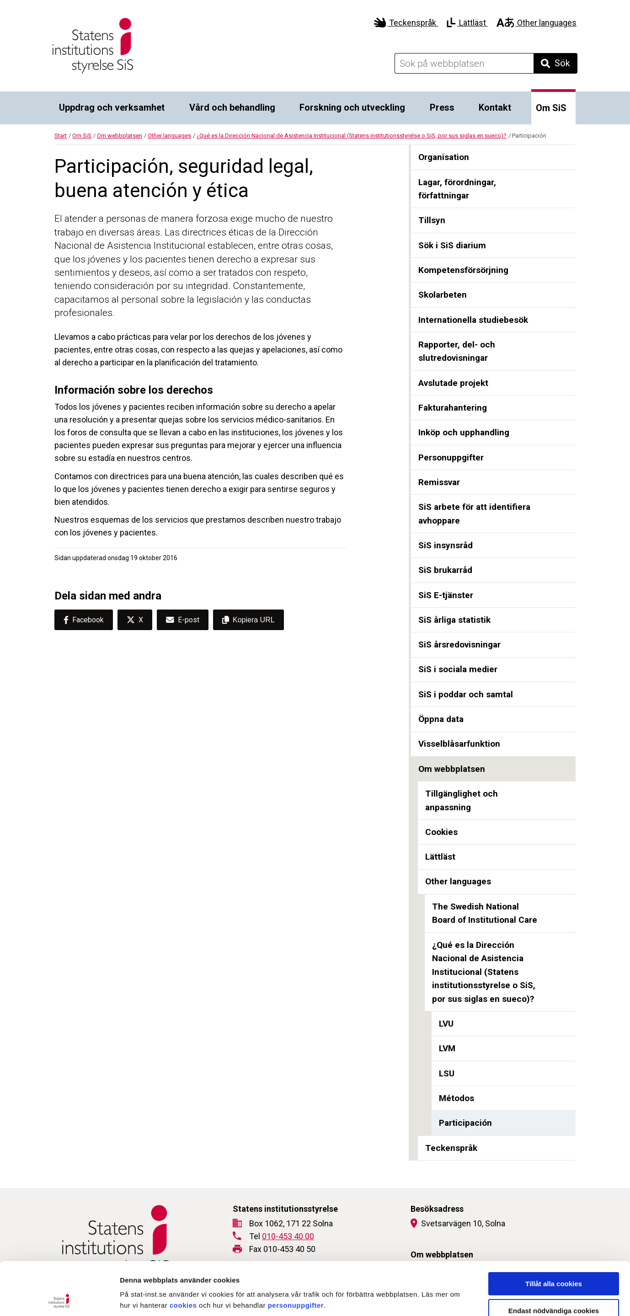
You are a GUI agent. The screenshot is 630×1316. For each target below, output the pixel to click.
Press (442, 107)
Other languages (537, 22)
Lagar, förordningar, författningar (457, 189)
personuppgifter (296, 1252)
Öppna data (441, 719)
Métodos (456, 1098)
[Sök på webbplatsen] (464, 63)
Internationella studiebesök (473, 320)
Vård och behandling (232, 107)
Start (60, 135)
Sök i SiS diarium (452, 245)
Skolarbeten (442, 294)
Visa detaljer (496, 1298)
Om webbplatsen (119, 135)
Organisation (443, 157)
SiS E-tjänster (445, 595)
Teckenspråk (406, 22)
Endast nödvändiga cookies (553, 1258)
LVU (446, 1023)
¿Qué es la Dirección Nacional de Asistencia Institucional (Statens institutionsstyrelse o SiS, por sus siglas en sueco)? (352, 135)
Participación (465, 1123)
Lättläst (467, 22)
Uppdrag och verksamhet (112, 107)
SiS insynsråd (445, 545)
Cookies (441, 832)
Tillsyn (431, 220)
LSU (446, 1073)
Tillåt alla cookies (553, 1231)
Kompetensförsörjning (463, 270)
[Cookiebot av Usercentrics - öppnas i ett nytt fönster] (59, 1298)
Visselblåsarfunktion (459, 743)
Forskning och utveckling (352, 107)
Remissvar (439, 482)
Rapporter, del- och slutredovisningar (456, 351)
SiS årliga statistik (454, 620)
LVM (447, 1048)
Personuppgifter (451, 457)
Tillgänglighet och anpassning (461, 800)
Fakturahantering (452, 407)
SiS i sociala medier (457, 669)
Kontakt (495, 107)
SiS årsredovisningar (459, 644)
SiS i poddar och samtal (465, 694)
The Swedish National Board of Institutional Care (484, 913)
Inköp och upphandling (463, 432)
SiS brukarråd (445, 570)
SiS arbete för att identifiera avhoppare (474, 514)
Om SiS (551, 107)
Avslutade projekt (453, 383)
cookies (183, 1252)
